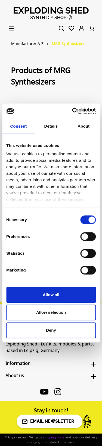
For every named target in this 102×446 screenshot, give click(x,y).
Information (17, 363)
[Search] (61, 28)
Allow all (51, 294)
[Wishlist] (71, 28)
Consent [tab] (18, 126)
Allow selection (51, 312)
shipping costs (53, 437)
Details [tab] (51, 126)
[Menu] (11, 28)
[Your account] (81, 28)
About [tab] (83, 126)
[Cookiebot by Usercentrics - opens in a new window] (73, 111)
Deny (51, 330)
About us (14, 376)
